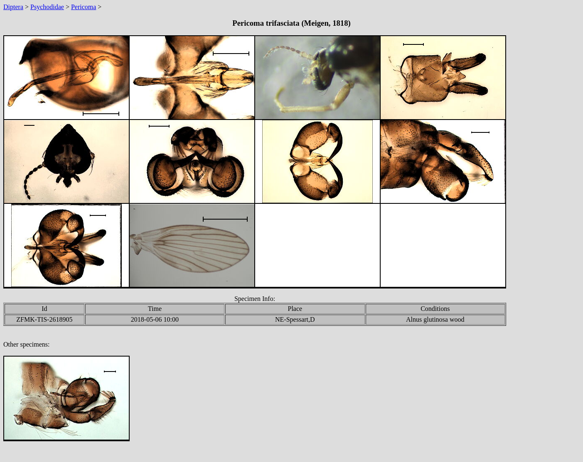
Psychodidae (47, 6)
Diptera (13, 6)
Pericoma (83, 6)
